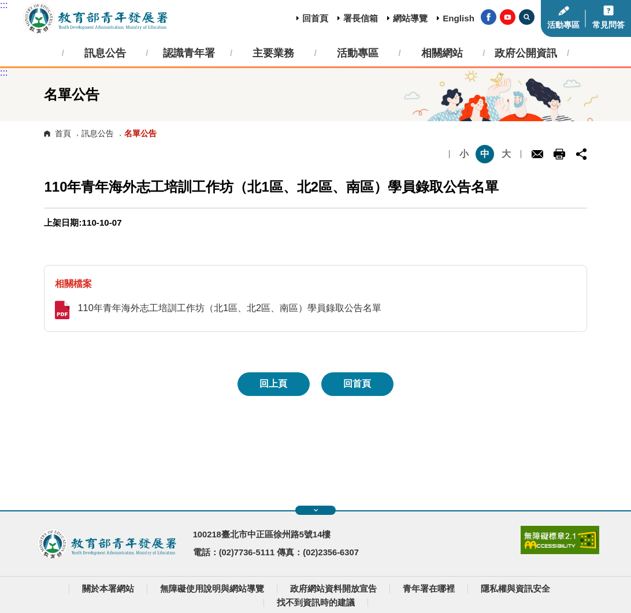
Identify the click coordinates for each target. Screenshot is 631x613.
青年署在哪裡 (429, 588)
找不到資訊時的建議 (316, 602)
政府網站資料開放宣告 (333, 588)
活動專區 (563, 25)
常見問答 (608, 25)
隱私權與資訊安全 (515, 588)
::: (4, 5)
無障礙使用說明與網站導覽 (212, 588)
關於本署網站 (108, 588)
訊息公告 (97, 133)
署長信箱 (360, 18)
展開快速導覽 (316, 510)
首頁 (63, 133)
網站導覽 (410, 18)
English (458, 18)
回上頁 (273, 383)
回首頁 (315, 18)
